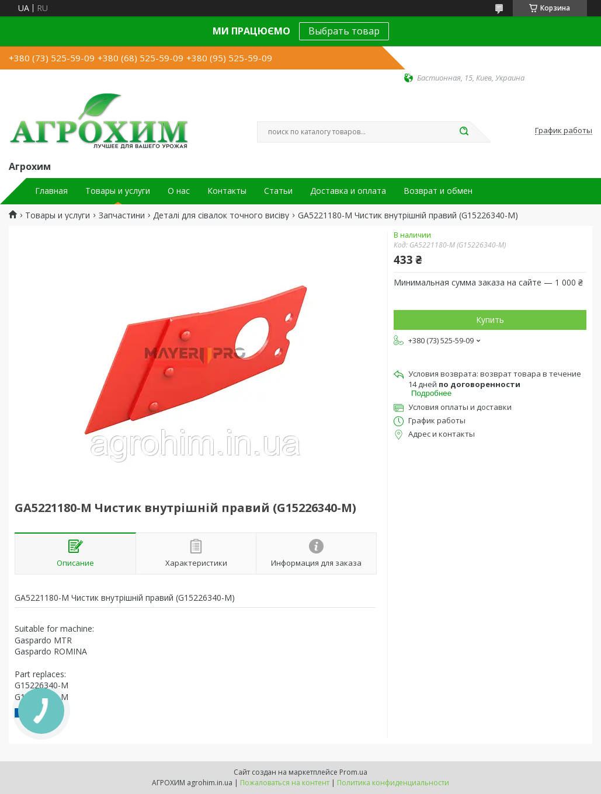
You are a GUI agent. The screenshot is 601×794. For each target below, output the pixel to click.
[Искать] (464, 131)
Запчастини (122, 215)
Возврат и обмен (438, 191)
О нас (179, 191)
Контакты (226, 191)
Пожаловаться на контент (284, 783)
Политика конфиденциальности (393, 783)
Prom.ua (353, 772)
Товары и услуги (117, 191)
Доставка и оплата (348, 191)
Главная (51, 191)
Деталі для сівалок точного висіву (221, 215)
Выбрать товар (344, 31)
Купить (490, 319)
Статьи (278, 191)
